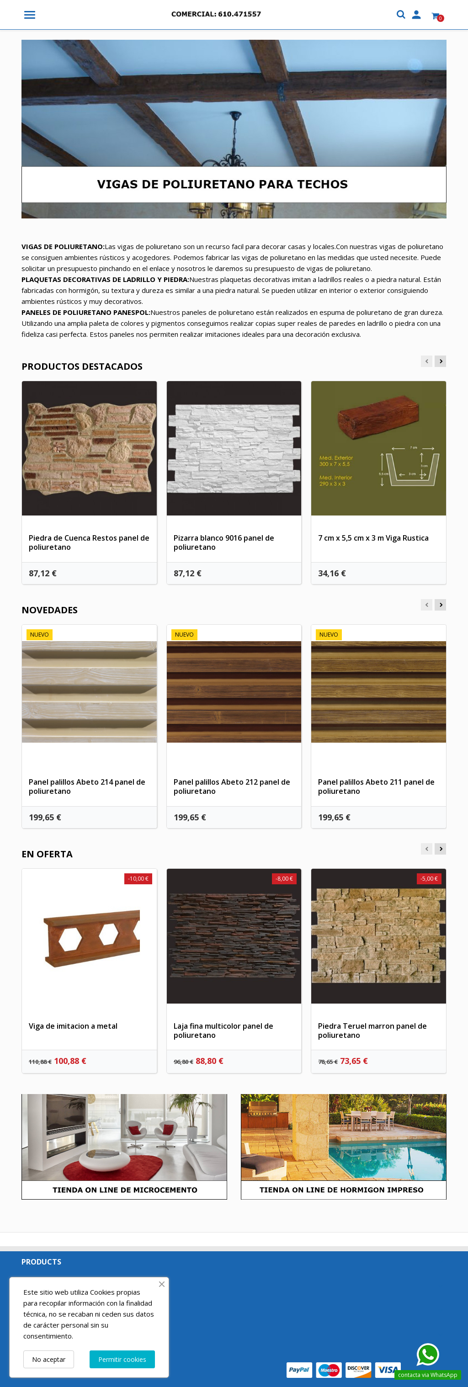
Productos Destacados (82, 366)
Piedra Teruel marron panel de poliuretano (372, 1030)
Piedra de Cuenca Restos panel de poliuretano (89, 542)
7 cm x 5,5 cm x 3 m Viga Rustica (373, 538)
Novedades (49, 610)
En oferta (47, 854)
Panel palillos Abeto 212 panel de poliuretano (232, 786)
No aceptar (48, 1359)
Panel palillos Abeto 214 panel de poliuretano (87, 786)
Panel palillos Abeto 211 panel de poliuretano (376, 786)
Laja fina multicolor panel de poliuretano (223, 1030)
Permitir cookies (122, 1359)
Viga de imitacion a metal (73, 1026)
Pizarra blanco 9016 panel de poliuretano (224, 542)
